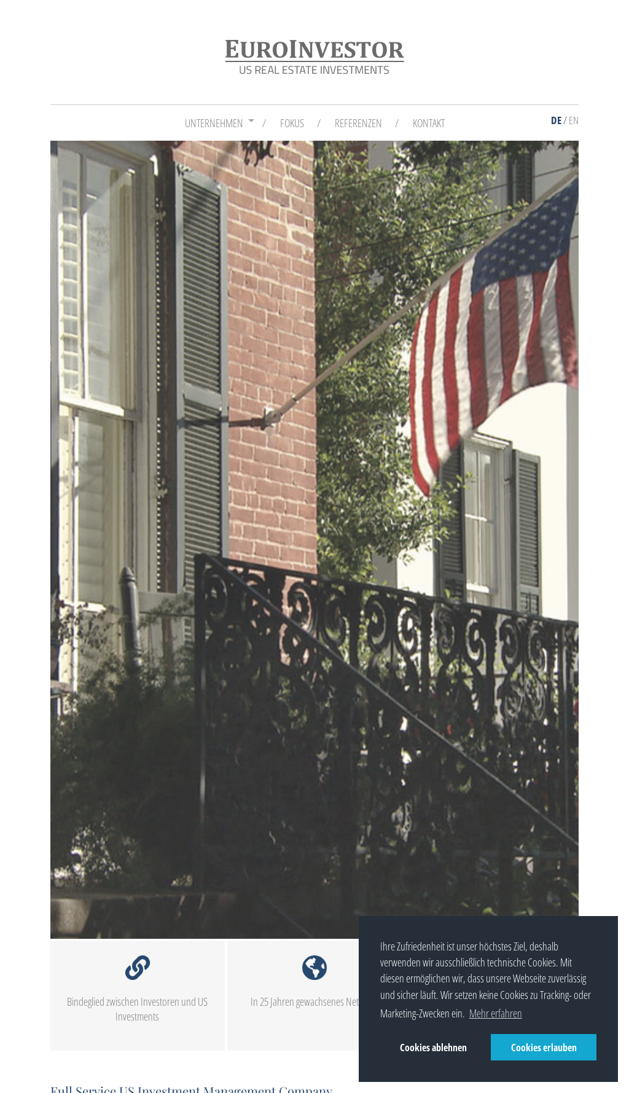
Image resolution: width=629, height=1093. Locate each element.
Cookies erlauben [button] (544, 1047)
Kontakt (429, 123)
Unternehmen (214, 123)
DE (556, 120)
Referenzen (358, 123)
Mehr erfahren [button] (495, 1013)
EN (574, 120)
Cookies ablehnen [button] (433, 1047)
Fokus (292, 123)
